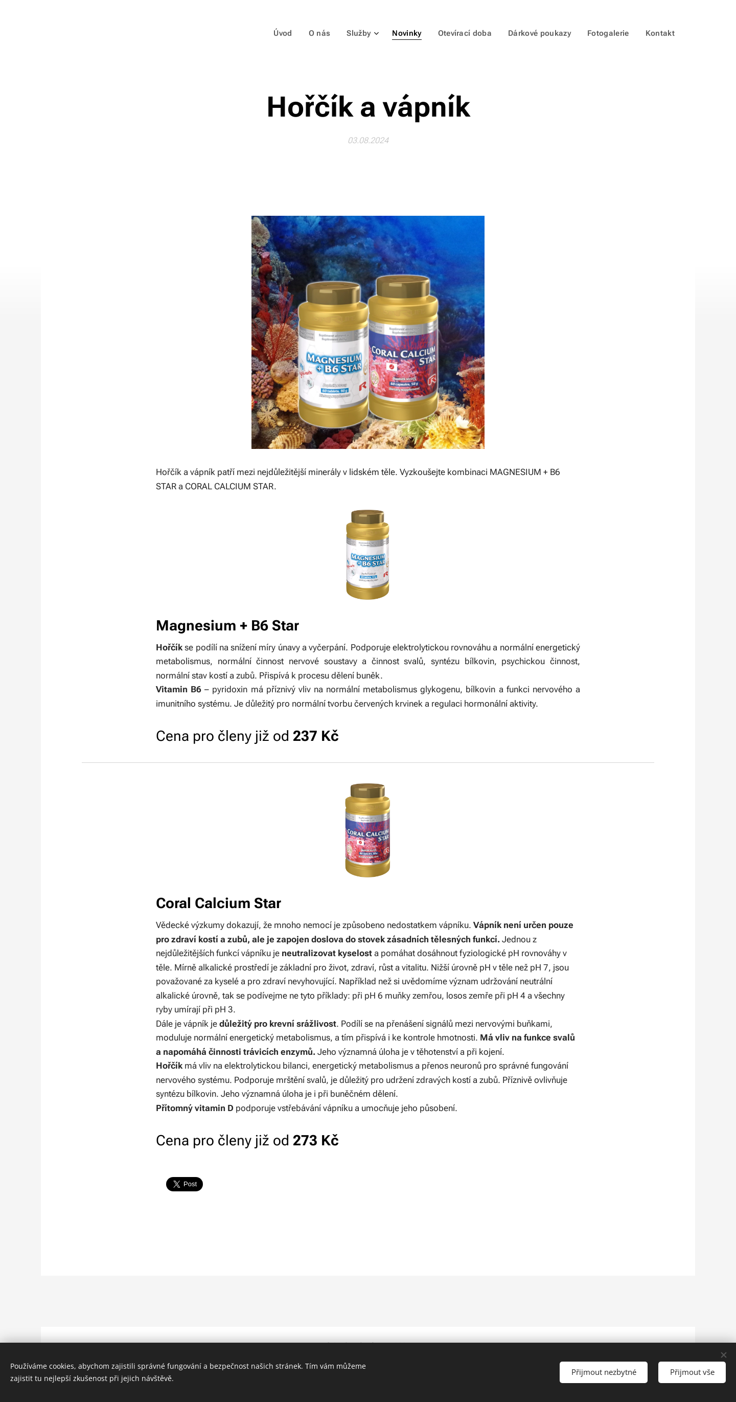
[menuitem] (292, 33)
